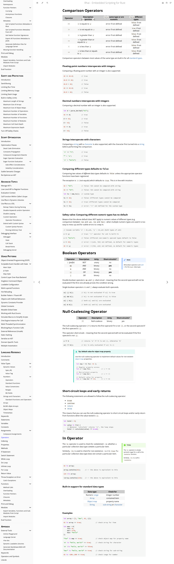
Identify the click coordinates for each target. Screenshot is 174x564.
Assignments (6, 430)
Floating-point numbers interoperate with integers (88, 66)
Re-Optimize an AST (8, 175)
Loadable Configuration (10, 284)
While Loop (5, 459)
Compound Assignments (12, 434)
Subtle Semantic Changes (10, 171)
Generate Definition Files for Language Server (16, 45)
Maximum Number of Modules (14, 121)
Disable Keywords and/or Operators (16, 210)
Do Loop (4, 462)
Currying (9, 11)
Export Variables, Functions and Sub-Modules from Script (17, 61)
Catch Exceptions (9, 480)
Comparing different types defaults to (85, 168)
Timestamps (7, 413)
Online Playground (10, 534)
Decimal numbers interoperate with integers (85, 100)
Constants (5, 427)
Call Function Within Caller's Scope (14, 196)
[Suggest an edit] (170, 3)
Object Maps (8, 409)
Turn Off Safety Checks (9, 131)
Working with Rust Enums (11, 313)
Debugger (7, 237)
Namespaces (8, 4)
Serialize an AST (7, 338)
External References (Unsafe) (12, 331)
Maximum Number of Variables (15, 114)
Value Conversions (12, 387)
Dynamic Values (9, 367)
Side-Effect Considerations (15, 165)
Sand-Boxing (6, 83)
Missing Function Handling (13, 50)
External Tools (6, 530)
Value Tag (9, 373)
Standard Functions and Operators (18, 400)
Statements (5, 420)
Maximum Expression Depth (13, 127)
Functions (5, 484)
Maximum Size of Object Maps (14, 108)
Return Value (6, 473)
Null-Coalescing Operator (84, 311)
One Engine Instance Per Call (12, 320)
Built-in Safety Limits (9, 98)
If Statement (5, 452)
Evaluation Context (8, 193)
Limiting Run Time (8, 87)
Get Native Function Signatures (17, 35)
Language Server (9, 537)
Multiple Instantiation (9, 346)
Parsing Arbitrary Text (14, 230)
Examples (67, 513)
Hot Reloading (6, 292)
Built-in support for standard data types (83, 486)
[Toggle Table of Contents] (37, 3)
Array (92, 498)
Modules (4, 57)
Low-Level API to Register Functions (14, 189)
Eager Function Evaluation (13, 161)
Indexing (4, 441)
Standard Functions (13, 383)
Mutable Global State (9, 310)
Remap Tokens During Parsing (14, 207)
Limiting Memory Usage (10, 90)
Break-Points (10, 247)
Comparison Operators (82, 10)
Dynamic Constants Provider (12, 302)
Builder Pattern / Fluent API (11, 295)
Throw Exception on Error (11, 477)
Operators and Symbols (10, 556)
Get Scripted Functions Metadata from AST (18, 31)
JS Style (6, 271)
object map (79, 359)
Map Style (7, 274)
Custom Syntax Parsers (14, 227)
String (92, 504)
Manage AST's (6, 186)
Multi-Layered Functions (10, 288)
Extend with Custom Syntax (13, 223)
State (7, 240)
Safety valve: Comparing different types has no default (95, 214)
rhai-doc (6, 540)
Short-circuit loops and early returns (86, 391)
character (88, 144)
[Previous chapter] (39, 282)
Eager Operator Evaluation (13, 158)
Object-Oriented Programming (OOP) (15, 260)
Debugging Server (10, 250)
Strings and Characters (11, 396)
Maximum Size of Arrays (12, 104)
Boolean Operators (79, 252)
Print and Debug (7, 53)
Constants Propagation (11, 152)
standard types (135, 58)
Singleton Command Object (11, 281)
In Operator (72, 438)
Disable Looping (9, 214)
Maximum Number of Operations (15, 111)
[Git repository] (167, 3)
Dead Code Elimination (11, 148)
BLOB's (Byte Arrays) (10, 406)
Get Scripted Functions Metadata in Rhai (19, 25)
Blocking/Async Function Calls (12, 328)
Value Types (5, 363)
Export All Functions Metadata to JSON (18, 39)
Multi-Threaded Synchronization (13, 324)
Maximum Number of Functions (15, 117)
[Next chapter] (167, 282)
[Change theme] (42, 3)
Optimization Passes (9, 145)
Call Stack (9, 243)
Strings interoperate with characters (81, 139)
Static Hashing (6, 335)
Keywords (5, 416)
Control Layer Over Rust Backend (13, 277)
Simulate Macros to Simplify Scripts (14, 317)
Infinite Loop (6, 466)
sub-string (107, 504)
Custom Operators (10, 217)
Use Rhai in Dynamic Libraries (12, 200)
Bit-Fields (9, 393)
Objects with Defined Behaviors (13, 299)
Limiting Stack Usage (9, 94)
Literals (4, 560)
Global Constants (7, 306)
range (96, 495)
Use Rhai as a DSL (8, 203)
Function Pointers (9, 8)
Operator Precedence (13, 220)
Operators (9, 380)
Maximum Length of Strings (13, 101)
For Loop (4, 470)
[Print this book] (163, 3)
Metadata (6, 21)
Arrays (5, 403)
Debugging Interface (8, 233)
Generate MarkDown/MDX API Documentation (14, 548)
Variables (4, 423)
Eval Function (6, 69)
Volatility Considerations (15, 168)
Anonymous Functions (14, 14)
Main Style (7, 267)
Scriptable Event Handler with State (14, 264)
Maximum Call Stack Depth (13, 124)
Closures (9, 17)
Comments (5, 360)
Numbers (6, 377)
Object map (92, 501)
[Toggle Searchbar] (47, 3)
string (76, 144)
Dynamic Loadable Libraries (13, 544)
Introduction (6, 80)
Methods (4, 448)
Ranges (8, 390)
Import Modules (9, 66)
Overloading (7, 491)
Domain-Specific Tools (9, 342)
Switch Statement (7, 455)
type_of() (9, 370)
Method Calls (8, 487)
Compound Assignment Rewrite (15, 155)
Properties (5, 445)
